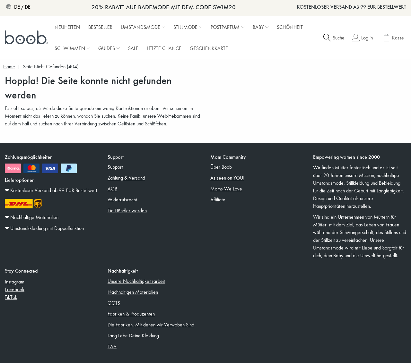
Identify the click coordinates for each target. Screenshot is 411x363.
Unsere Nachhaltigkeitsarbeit (136, 281)
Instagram (14, 281)
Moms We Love (226, 188)
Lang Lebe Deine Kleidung (133, 335)
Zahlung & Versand (126, 177)
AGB (112, 188)
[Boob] (27, 37)
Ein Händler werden (127, 210)
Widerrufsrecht (122, 199)
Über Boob (221, 167)
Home (9, 66)
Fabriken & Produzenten (131, 313)
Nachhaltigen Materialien (133, 292)
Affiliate (217, 199)
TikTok (11, 297)
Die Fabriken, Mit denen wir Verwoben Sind (151, 324)
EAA (112, 346)
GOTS (114, 303)
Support (115, 167)
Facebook (14, 289)
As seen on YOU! (227, 177)
